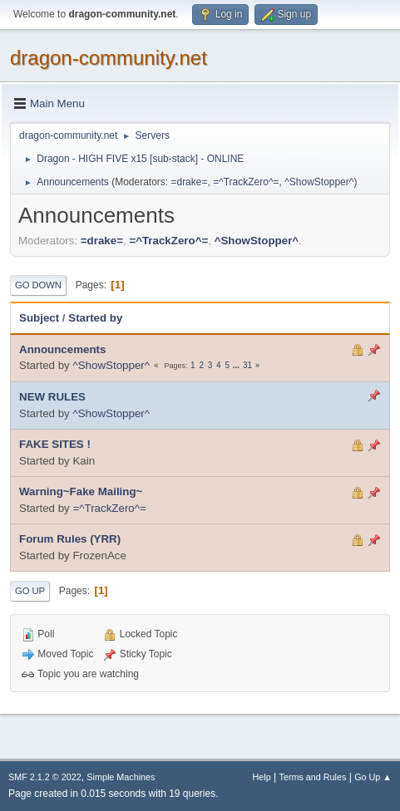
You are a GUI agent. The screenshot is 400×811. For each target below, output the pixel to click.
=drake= (188, 182)
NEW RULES (52, 397)
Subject (39, 318)
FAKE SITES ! (55, 444)
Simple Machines (120, 777)
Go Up (30, 591)
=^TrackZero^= (246, 182)
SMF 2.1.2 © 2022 (44, 777)
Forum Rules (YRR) (70, 539)
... (237, 365)
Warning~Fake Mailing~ (80, 491)
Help (262, 777)
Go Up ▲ (373, 777)
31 (247, 365)
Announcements (62, 349)
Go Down (38, 285)
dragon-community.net (108, 58)
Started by (95, 318)
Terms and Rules (313, 777)
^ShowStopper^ (318, 182)
